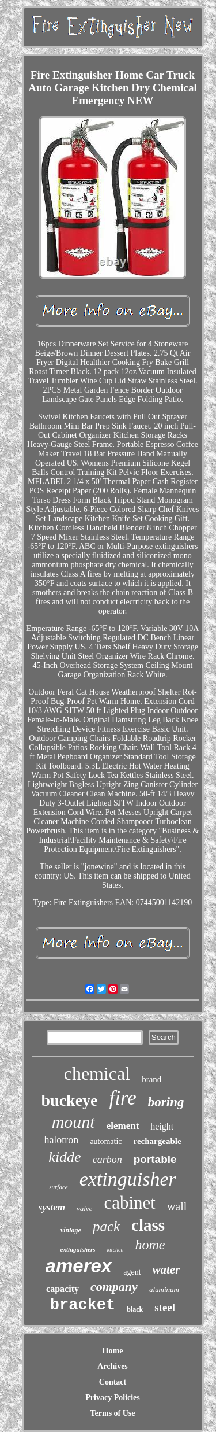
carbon (107, 1159)
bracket (82, 1305)
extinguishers (78, 1249)
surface (58, 1186)
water (166, 1269)
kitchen (115, 1249)
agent (132, 1272)
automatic (106, 1141)
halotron (61, 1140)
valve (84, 1208)
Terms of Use (112, 1413)
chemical (97, 1073)
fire (123, 1098)
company (114, 1286)
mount (73, 1121)
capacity (62, 1289)
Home (113, 1350)
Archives (112, 1366)
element (123, 1125)
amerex (79, 1265)
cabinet (130, 1203)
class (148, 1225)
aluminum (164, 1289)
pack (106, 1226)
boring (166, 1102)
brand (151, 1079)
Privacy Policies (112, 1397)
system (52, 1207)
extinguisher (127, 1179)
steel (164, 1307)
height (161, 1126)
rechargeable (157, 1141)
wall (177, 1206)
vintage (70, 1230)
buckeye (69, 1100)
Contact (112, 1382)
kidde (64, 1157)
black (135, 1309)
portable (155, 1159)
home (150, 1244)
